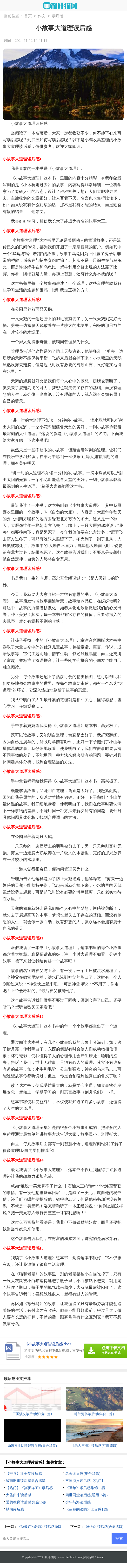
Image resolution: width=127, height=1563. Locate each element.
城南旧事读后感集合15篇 (26, 1481)
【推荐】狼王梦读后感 (24, 1473)
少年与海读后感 (78, 1502)
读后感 (57, 16)
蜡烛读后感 (15, 1509)
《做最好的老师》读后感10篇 (39, 1527)
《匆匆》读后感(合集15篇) (103, 1527)
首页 (28, 16)
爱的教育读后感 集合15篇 (26, 1502)
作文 (42, 16)
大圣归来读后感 (18, 1495)
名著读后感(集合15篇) (82, 1473)
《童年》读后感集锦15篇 (85, 1488)
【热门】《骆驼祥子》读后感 (29, 1488)
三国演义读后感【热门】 (85, 1481)
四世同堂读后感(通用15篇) (86, 1495)
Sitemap (99, 1557)
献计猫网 (50, 1557)
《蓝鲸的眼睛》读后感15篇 (87, 1509)
